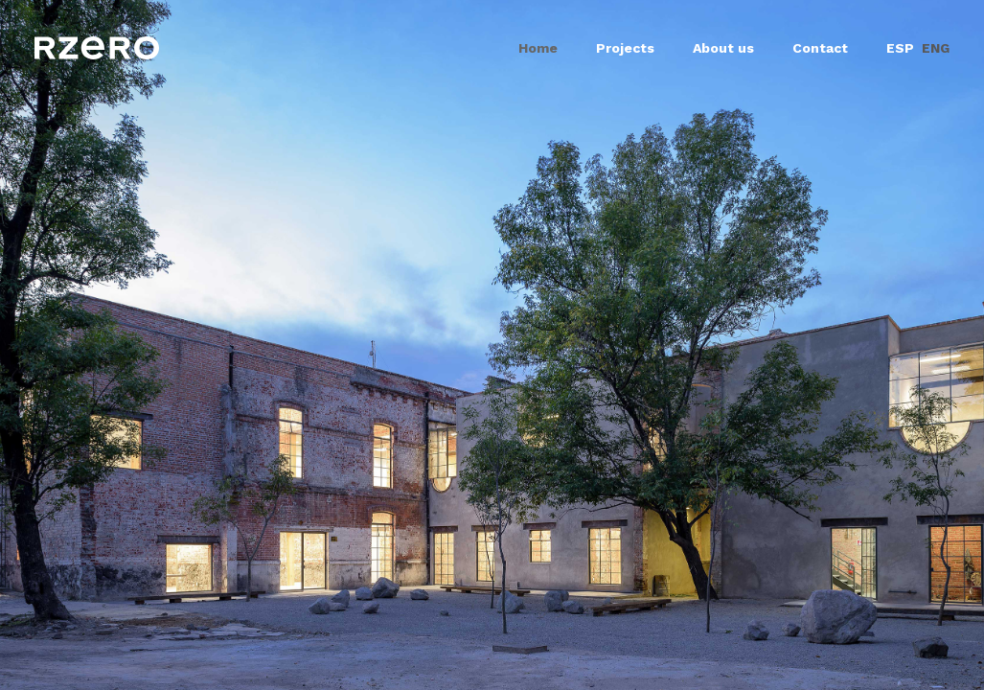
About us (723, 48)
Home (538, 48)
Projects (625, 48)
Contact (820, 48)
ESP (900, 48)
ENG (936, 48)
